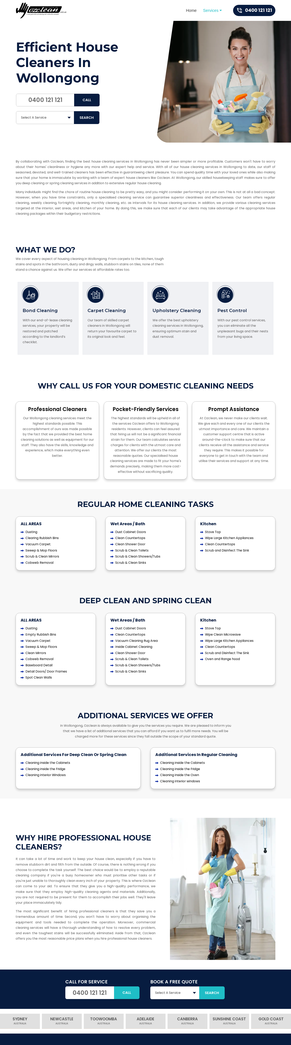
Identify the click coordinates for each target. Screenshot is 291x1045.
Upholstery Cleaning (177, 311)
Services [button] (210, 10)
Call (87, 100)
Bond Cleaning (40, 311)
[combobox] (45, 117)
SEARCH (87, 117)
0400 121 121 (45, 100)
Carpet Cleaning (107, 311)
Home (191, 10)
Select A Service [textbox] (33, 117)
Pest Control (232, 311)
